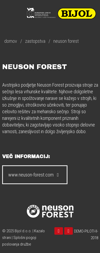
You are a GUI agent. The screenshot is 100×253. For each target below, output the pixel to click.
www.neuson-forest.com (34, 175)
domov (10, 41)
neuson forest (66, 41)
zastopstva (35, 41)
